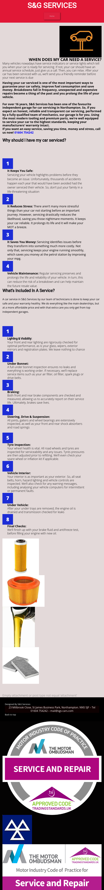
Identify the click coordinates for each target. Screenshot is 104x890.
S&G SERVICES (52, 5)
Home (52, 16)
